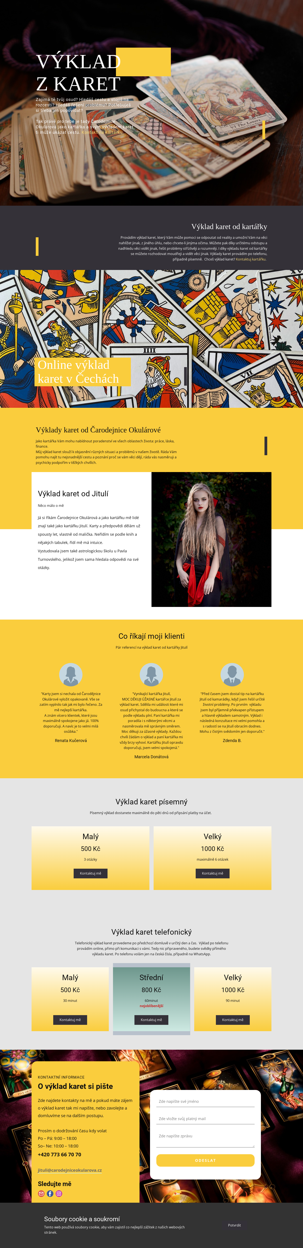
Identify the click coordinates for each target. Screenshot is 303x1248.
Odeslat (205, 1160)
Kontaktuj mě (90, 873)
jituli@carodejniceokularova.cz (70, 1170)
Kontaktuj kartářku (251, 259)
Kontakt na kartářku (102, 132)
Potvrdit (234, 1225)
